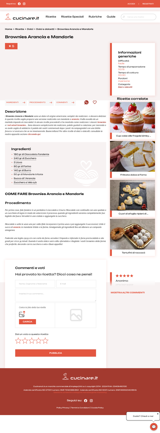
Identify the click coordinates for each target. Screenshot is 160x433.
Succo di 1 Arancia (24, 196)
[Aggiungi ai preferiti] (95, 120)
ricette (51, 16)
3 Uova (18, 180)
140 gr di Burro (22, 188)
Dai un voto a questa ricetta (31, 352)
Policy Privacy (62, 425)
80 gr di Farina (22, 184)
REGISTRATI (148, 4)
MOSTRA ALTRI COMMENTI (128, 310)
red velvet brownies (17, 143)
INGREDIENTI (12, 120)
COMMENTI (62, 120)
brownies (102, 140)
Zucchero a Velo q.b (25, 200)
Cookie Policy (97, 425)
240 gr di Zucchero (25, 176)
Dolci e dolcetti (125, 96)
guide (111, 16)
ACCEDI (131, 4)
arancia (75, 137)
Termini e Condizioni (80, 425)
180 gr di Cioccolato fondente (31, 172)
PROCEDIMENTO (38, 120)
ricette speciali (72, 16)
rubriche (95, 16)
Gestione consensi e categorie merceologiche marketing (80, 410)
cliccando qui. (34, 152)
